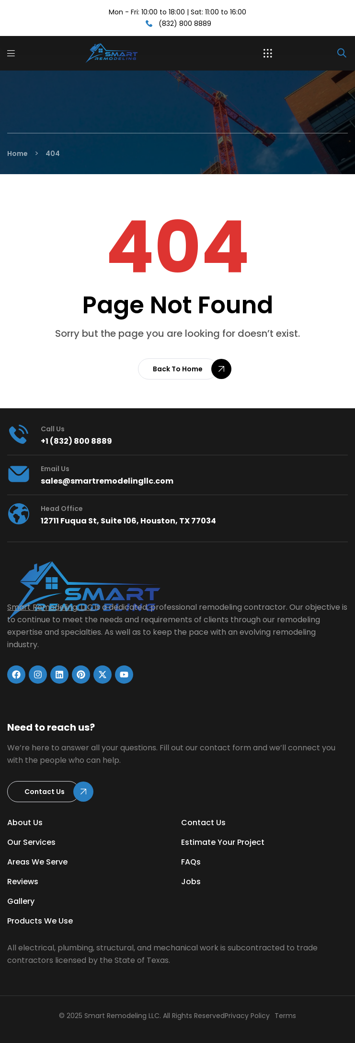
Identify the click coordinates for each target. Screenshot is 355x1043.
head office (62, 508)
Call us (53, 429)
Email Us (55, 469)
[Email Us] (18, 474)
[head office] (18, 513)
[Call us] (18, 434)
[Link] (118, 53)
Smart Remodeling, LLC (50, 607)
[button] (267, 53)
